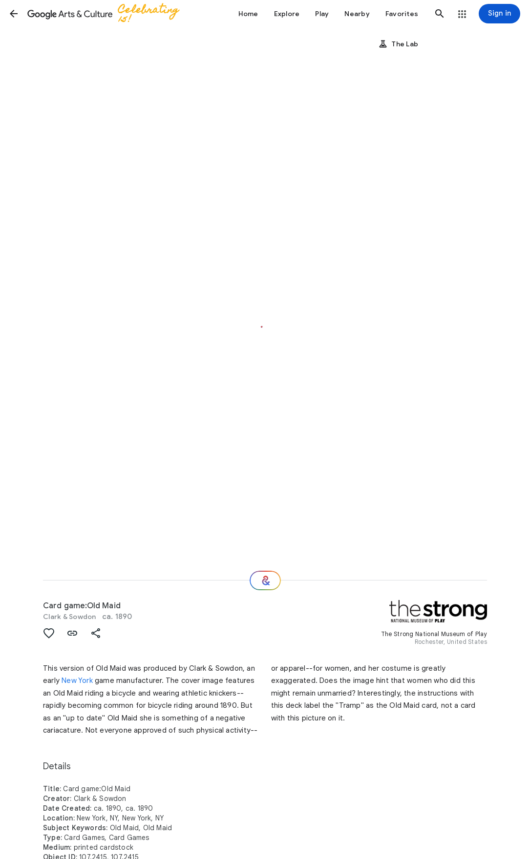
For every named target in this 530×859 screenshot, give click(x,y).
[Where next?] (265, 580)
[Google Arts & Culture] (109, 13)
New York (77, 680)
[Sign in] (499, 13)
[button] (13, 13)
